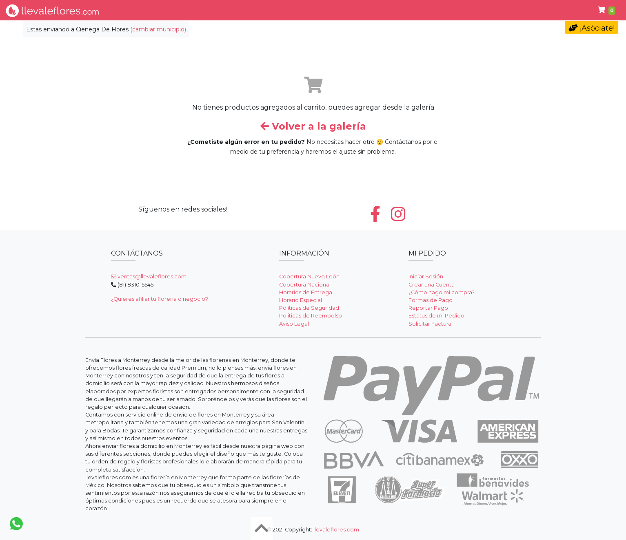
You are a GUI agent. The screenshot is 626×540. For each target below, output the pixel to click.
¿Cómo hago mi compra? (441, 292)
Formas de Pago (430, 300)
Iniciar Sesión (425, 276)
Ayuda (514, 10)
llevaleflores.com (336, 530)
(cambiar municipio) (158, 29)
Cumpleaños (414, 10)
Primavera (470, 10)
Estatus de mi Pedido (436, 316)
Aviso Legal (294, 324)
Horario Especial (300, 300)
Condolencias (354, 10)
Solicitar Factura (429, 324)
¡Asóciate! (591, 28)
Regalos (302, 10)
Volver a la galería (313, 126)
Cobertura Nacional (305, 285)
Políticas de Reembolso (310, 316)
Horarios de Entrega (305, 292)
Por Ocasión (253, 10)
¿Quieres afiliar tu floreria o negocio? (159, 299)
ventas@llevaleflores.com (148, 276)
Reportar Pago (428, 308)
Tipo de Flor (197, 10)
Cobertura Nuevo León (309, 276)
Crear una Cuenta (431, 285)
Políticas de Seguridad (309, 308)
